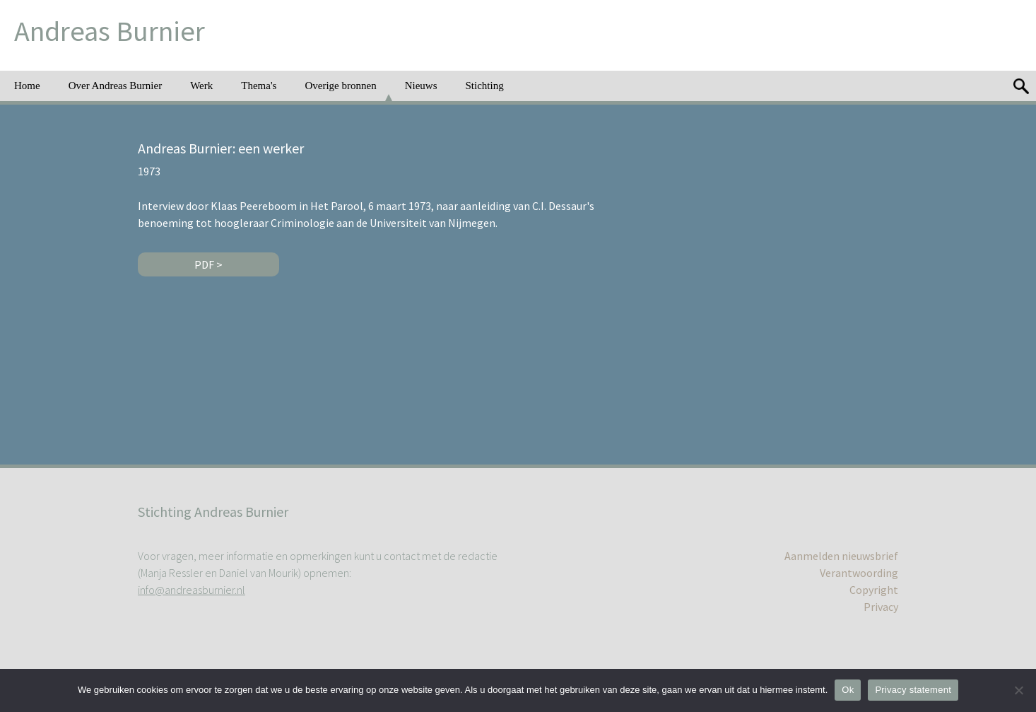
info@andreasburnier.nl (191, 590)
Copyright (873, 590)
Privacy (881, 607)
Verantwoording (859, 573)
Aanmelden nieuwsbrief (841, 556)
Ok (848, 689)
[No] (1018, 690)
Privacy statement (913, 689)
